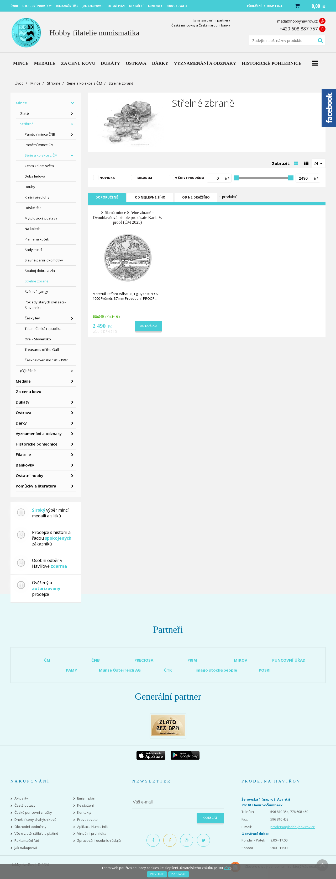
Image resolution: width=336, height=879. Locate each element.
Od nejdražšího (196, 197)
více (227, 867)
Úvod (19, 83)
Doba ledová (35, 176)
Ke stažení (85, 805)
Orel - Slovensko (38, 339)
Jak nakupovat (25, 848)
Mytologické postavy (41, 218)
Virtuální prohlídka (91, 833)
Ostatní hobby (29, 475)
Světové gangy (36, 291)
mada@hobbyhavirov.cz (297, 21)
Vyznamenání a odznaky (39, 433)
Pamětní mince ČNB (40, 134)
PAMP (71, 670)
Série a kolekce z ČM (84, 83)
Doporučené (107, 197)
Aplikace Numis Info (92, 827)
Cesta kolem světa (39, 165)
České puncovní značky (33, 812)
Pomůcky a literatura (36, 486)
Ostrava (23, 412)
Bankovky (25, 465)
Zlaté (24, 113)
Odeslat (210, 817)
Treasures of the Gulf (42, 349)
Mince (35, 83)
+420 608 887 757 (299, 28)
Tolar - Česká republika (43, 328)
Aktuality (21, 798)
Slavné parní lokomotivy (44, 260)
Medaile (23, 381)
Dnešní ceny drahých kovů (35, 820)
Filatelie (23, 454)
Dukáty (22, 402)
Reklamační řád (26, 841)
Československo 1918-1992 (46, 360)
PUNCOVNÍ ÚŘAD (289, 660)
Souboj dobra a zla (40, 270)
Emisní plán (86, 798)
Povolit (157, 874)
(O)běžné (28, 370)
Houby (30, 186)
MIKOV (240, 660)
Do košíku (148, 326)
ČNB (95, 660)
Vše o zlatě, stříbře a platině (36, 833)
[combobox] (318, 163)
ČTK (168, 670)
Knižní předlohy (37, 197)
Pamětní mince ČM (39, 144)
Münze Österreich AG (120, 670)
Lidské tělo (33, 207)
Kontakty (84, 812)
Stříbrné (53, 83)
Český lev (32, 318)
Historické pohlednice (36, 444)
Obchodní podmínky (30, 827)
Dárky (21, 423)
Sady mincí (33, 249)
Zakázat (178, 874)
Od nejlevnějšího (150, 197)
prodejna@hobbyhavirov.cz (292, 826)
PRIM (192, 660)
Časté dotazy (24, 805)
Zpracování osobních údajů (99, 841)
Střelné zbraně (36, 281)
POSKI (265, 670)
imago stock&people (216, 670)
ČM (47, 660)
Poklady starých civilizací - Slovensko (45, 305)
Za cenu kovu (28, 391)
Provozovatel (87, 820)
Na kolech (32, 228)
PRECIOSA (143, 660)
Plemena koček (37, 239)
